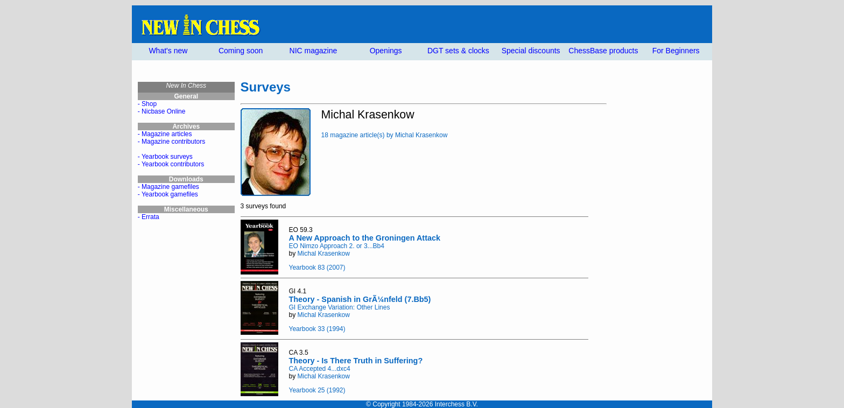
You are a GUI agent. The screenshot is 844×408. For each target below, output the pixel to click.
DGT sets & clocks (458, 50)
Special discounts (531, 50)
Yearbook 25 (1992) (317, 390)
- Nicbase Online (162, 111)
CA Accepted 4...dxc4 (319, 368)
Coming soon (241, 50)
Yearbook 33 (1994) (317, 329)
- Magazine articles (165, 134)
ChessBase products (603, 50)
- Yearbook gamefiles (168, 194)
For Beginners (676, 50)
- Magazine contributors (171, 141)
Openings (386, 50)
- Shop (147, 104)
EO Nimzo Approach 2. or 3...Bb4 (336, 246)
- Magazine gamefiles (168, 187)
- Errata (148, 217)
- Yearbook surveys (165, 156)
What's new (168, 50)
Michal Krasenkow (324, 253)
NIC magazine (313, 50)
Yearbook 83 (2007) (317, 267)
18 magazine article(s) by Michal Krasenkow (384, 135)
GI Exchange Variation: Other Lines (339, 307)
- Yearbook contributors (171, 164)
